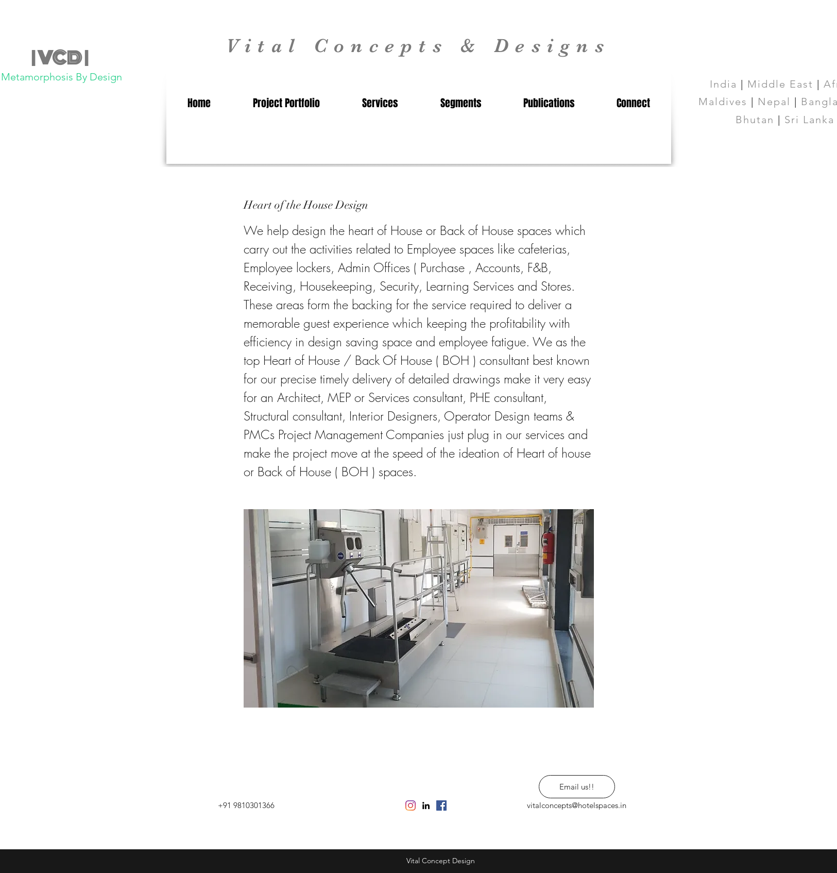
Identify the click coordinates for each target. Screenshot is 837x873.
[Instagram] (410, 805)
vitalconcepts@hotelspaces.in (576, 805)
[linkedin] (426, 805)
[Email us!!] (577, 786)
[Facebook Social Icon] (441, 805)
